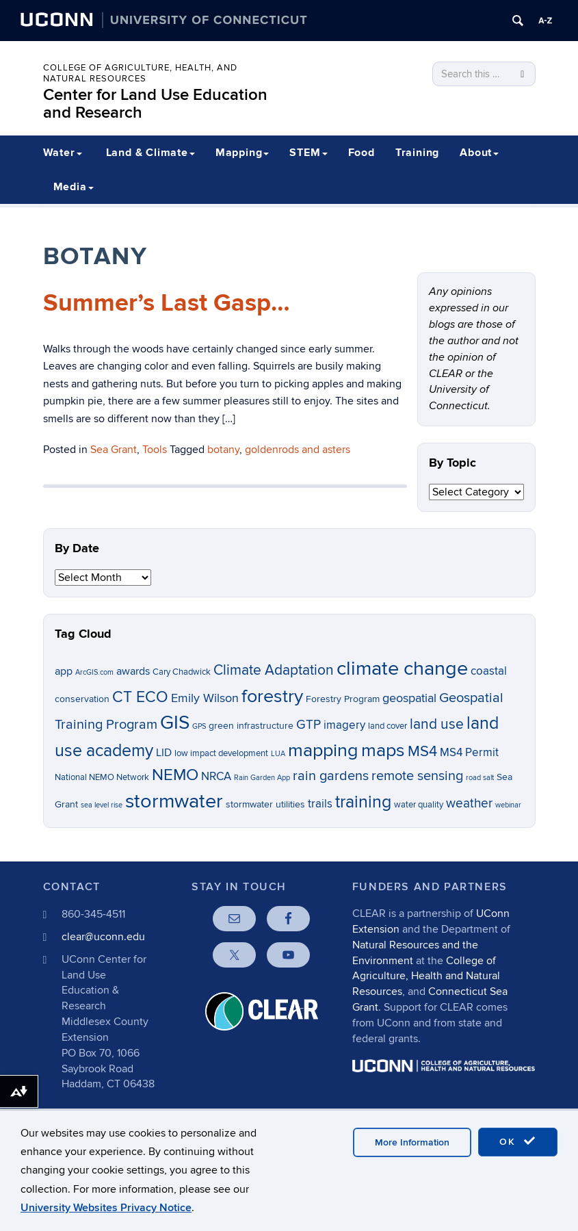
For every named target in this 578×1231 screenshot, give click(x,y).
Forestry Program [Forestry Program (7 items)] (343, 699)
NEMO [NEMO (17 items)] (175, 775)
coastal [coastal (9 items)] (489, 671)
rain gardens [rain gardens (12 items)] (331, 776)
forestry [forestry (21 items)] (272, 697)
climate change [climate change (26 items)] (402, 668)
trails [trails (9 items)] (320, 804)
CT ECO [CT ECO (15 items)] (140, 697)
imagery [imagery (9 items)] (344, 725)
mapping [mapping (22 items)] (323, 750)
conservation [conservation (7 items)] (82, 699)
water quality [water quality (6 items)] (418, 805)
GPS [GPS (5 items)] (199, 726)
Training (417, 152)
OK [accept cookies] (517, 1141)
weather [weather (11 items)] (469, 804)
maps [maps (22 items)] (383, 750)
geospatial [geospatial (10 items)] (409, 698)
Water (62, 152)
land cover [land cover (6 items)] (387, 726)
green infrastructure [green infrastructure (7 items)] (251, 725)
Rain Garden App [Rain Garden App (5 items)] (262, 777)
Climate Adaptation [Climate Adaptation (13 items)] (273, 670)
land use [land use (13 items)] (437, 724)
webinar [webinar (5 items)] (508, 805)
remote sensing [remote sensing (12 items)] (417, 776)
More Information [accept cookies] (412, 1142)
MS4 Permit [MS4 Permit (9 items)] (469, 753)
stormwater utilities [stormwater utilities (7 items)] (265, 804)
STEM (308, 152)
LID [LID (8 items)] (164, 753)
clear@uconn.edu (103, 937)
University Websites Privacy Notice (106, 1208)
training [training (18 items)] (363, 802)
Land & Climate (150, 152)
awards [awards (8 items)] (133, 671)
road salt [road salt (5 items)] (480, 777)
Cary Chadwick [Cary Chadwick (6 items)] (182, 672)
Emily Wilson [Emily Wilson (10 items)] (205, 698)
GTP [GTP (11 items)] (308, 725)
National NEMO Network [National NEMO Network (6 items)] (102, 778)
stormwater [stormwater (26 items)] (174, 801)
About (479, 152)
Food (361, 152)
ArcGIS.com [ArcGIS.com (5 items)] (94, 672)
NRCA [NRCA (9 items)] (216, 776)
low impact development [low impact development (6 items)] (221, 754)
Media (73, 187)
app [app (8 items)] (64, 671)
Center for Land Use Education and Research (155, 103)
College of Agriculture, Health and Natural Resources (426, 976)
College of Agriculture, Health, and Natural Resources (140, 73)
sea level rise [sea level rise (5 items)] (101, 805)
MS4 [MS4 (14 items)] (422, 751)
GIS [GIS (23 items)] (174, 723)
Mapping (242, 152)
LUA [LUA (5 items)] (278, 753)
